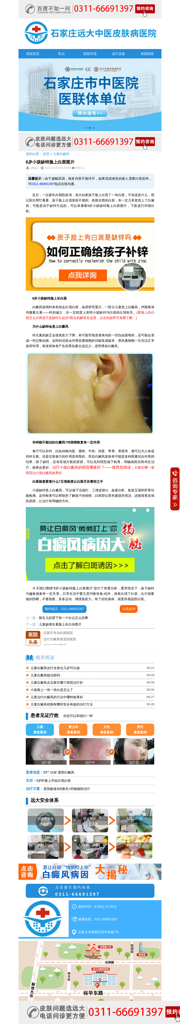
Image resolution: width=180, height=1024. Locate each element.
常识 (61, 54)
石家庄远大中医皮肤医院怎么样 (66, 631)
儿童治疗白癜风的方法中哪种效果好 (56, 697)
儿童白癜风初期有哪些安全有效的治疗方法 (61, 704)
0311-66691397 (42, 184)
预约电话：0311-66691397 (64, 609)
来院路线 (147, 54)
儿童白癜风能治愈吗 (45, 675)
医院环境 (90, 54)
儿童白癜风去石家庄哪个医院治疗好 (56, 682)
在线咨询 (128, 609)
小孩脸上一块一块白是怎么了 (51, 690)
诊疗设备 (118, 54)
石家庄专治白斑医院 (58, 637)
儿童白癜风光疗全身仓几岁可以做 (55, 668)
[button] (86, 128)
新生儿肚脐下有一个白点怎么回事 (63, 618)
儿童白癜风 (61, 154)
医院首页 (32, 54)
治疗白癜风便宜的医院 (59, 643)
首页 (46, 154)
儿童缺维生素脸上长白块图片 (60, 624)
